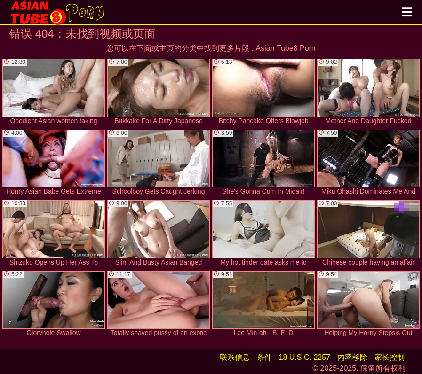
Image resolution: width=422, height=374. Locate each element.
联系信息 (235, 357)
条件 (264, 357)
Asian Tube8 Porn (286, 48)
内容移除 (352, 357)
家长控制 (389, 357)
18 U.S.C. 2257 (304, 357)
